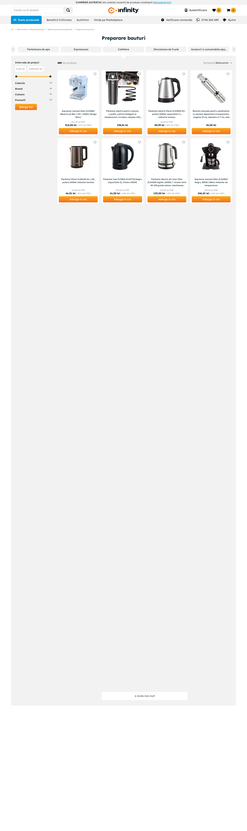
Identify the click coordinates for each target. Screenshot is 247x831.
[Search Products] (68, 10)
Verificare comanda (179, 20)
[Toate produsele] (26, 20)
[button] (38, 49)
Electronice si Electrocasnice (30, 29)
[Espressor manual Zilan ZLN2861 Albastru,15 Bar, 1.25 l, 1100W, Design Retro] (78, 103)
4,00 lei (20, 68)
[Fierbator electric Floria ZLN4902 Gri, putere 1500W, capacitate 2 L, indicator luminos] (167, 103)
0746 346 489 (210, 20)
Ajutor (232, 20)
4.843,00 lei (35, 68)
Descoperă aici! (162, 2)
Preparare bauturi (85, 29)
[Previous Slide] (13, 49)
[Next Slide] (234, 49)
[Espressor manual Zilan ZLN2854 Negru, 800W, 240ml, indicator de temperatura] (211, 171)
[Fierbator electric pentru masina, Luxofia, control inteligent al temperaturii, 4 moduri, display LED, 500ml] (122, 103)
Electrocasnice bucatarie (60, 29)
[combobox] (48, 10)
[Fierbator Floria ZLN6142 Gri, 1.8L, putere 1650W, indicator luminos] (78, 171)
